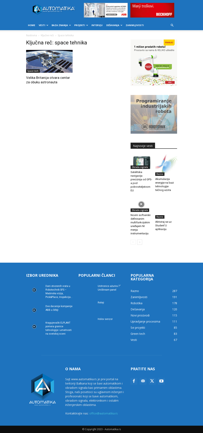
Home (31, 25)
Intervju (97, 25)
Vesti (43, 25)
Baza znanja (61, 25)
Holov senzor (105, 319)
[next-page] (139, 242)
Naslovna (31, 35)
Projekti (81, 25)
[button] (172, 25)
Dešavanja (114, 25)
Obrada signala (140, 167)
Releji (101, 302)
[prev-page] (133, 242)
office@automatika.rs (103, 413)
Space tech (33, 70)
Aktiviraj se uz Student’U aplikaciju (163, 219)
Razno (159, 174)
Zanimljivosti (135, 25)
